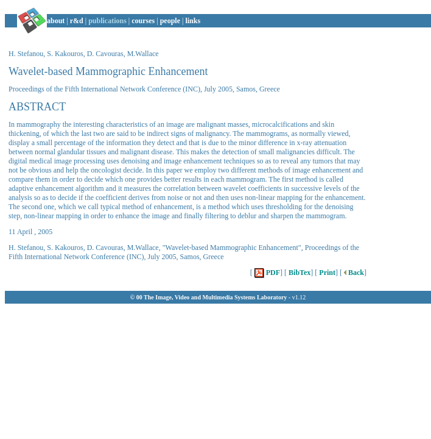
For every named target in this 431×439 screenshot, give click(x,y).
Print (326, 272)
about (56, 20)
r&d (76, 20)
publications (107, 20)
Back (353, 272)
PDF (266, 272)
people (170, 20)
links (192, 20)
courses (143, 20)
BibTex (298, 272)
